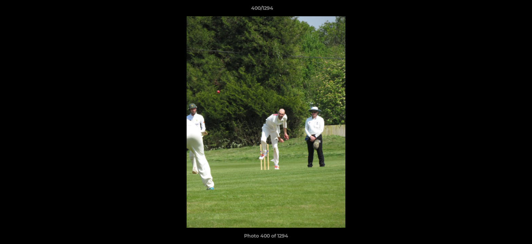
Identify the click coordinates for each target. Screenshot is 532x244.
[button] (503, 10)
